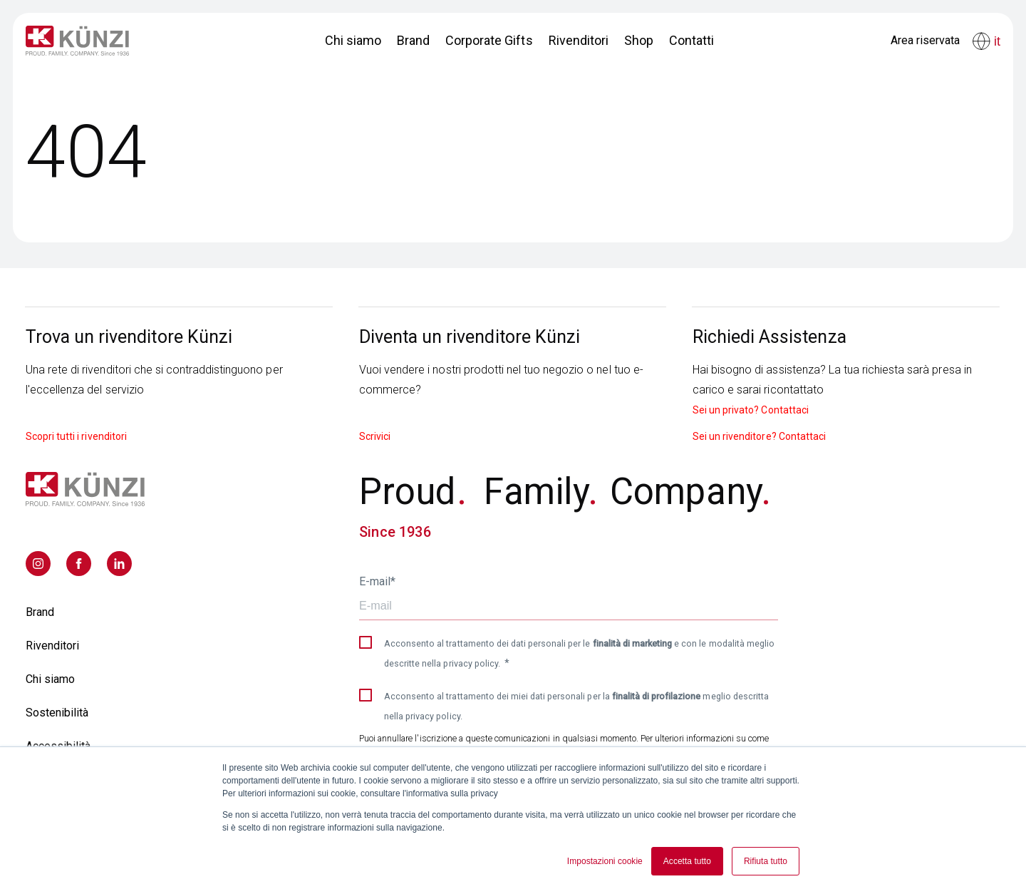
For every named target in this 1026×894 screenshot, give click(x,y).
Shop (638, 40)
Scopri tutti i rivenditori (76, 436)
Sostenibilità (57, 712)
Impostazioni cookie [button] (605, 861)
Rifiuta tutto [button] (765, 861)
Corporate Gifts (488, 40)
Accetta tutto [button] (687, 861)
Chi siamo (353, 40)
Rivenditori (578, 40)
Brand (413, 40)
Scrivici (374, 436)
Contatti (691, 40)
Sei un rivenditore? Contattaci (759, 436)
